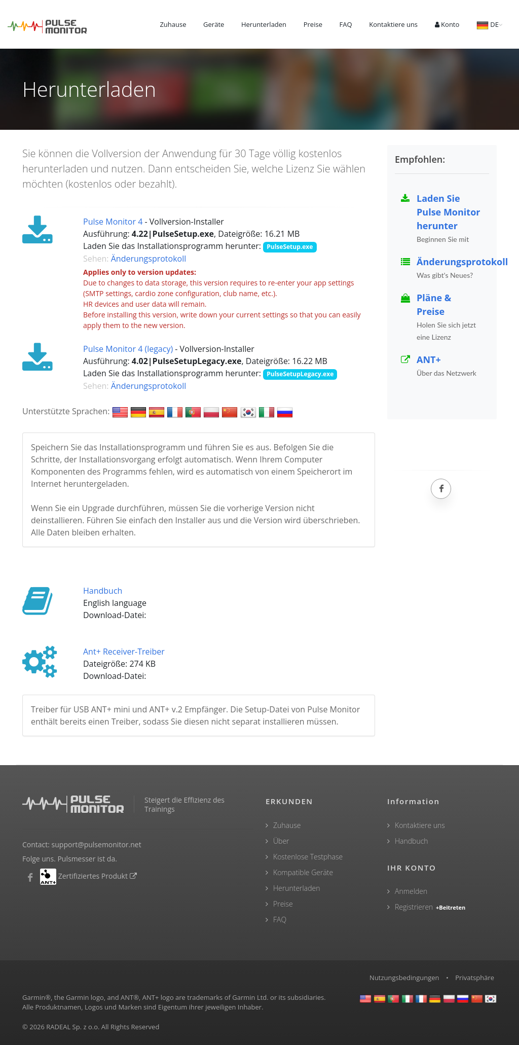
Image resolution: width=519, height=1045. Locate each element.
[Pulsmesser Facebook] (30, 877)
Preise (313, 24)
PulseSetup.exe (290, 246)
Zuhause (173, 24)
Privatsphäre (474, 977)
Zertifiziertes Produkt (98, 876)
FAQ (346, 24)
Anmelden (411, 891)
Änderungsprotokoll (149, 258)
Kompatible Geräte (303, 872)
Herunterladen (263, 24)
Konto (447, 24)
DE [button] (487, 25)
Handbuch (102, 590)
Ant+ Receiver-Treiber (124, 651)
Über (281, 841)
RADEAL (58, 1026)
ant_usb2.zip (171, 676)
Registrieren (430, 907)
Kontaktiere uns (393, 24)
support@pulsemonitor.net (96, 844)
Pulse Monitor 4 (112, 221)
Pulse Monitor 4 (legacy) (128, 348)
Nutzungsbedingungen (404, 977)
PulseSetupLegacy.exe (300, 374)
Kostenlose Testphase (308, 856)
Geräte (213, 24)
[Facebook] (441, 489)
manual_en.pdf (174, 615)
